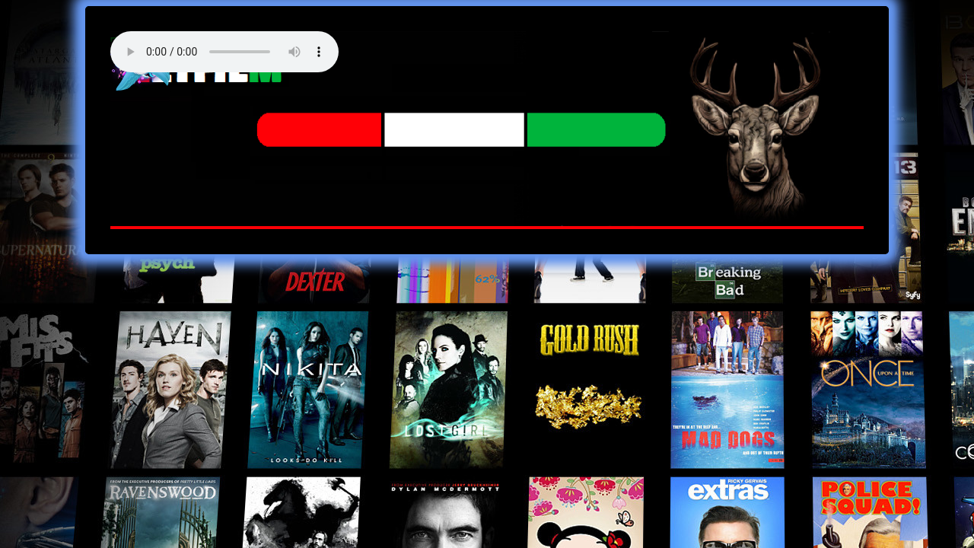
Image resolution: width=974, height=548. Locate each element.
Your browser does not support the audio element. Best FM (224, 51)
